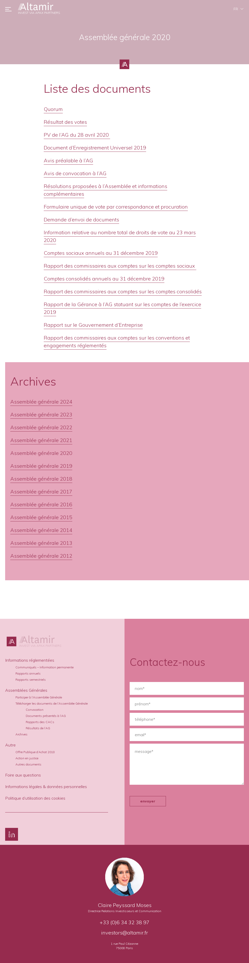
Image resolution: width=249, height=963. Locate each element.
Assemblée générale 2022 (41, 427)
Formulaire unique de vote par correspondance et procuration (116, 206)
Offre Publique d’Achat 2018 (35, 752)
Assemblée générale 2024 (41, 401)
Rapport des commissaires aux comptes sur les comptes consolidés (123, 291)
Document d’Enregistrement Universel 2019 (95, 147)
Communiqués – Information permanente (44, 667)
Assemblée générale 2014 (41, 530)
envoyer (147, 801)
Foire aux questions (23, 775)
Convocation (34, 710)
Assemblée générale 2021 (41, 440)
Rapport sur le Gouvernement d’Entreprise (93, 325)
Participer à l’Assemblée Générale (38, 697)
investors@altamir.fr (124, 932)
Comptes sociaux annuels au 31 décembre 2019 (101, 253)
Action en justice (26, 758)
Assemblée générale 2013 (41, 543)
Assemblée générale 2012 (41, 556)
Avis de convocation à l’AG (75, 173)
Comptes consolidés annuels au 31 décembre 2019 (104, 278)
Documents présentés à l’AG (46, 716)
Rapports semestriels (30, 679)
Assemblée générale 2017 (41, 491)
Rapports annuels (28, 673)
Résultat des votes (65, 122)
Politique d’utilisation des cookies (35, 798)
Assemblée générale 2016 (41, 504)
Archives (21, 734)
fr (236, 9)
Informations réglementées (29, 660)
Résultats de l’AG (38, 728)
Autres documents (28, 764)
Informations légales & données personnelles (46, 786)
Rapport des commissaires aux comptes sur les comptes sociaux (120, 266)
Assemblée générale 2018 (41, 478)
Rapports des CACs (40, 722)
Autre (10, 744)
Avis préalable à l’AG (68, 160)
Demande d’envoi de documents (81, 219)
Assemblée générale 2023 (41, 414)
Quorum (53, 109)
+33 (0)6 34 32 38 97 (124, 922)
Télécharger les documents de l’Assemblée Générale (51, 703)
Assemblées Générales (26, 690)
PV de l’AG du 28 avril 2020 (77, 135)
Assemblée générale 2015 (41, 517)
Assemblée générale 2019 (41, 466)
